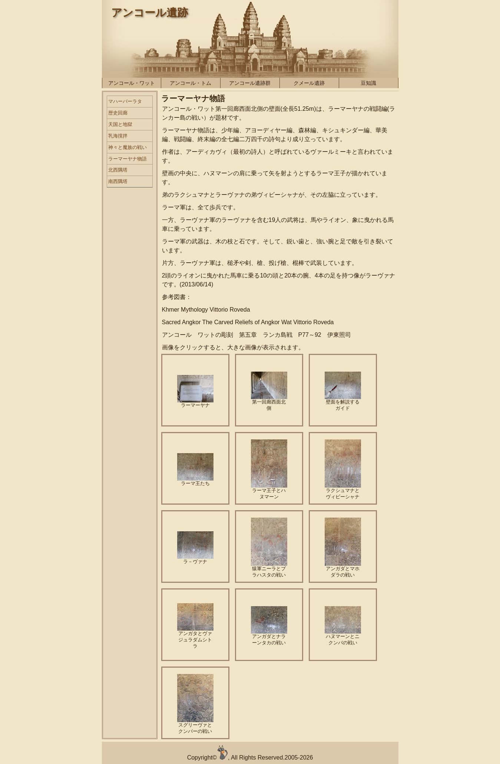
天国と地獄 (120, 124)
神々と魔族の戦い (127, 147)
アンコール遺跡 (149, 13)
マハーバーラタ (125, 101)
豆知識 (368, 83)
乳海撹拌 (118, 136)
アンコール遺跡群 (250, 83)
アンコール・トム (190, 83)
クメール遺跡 (309, 83)
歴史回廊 (118, 113)
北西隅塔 (118, 170)
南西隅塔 (118, 181)
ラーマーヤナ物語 (127, 159)
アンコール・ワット (131, 83)
